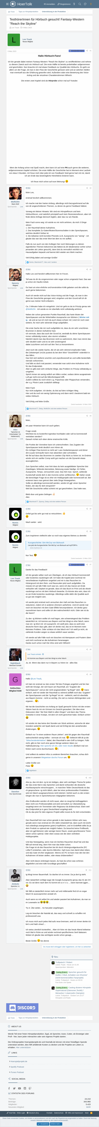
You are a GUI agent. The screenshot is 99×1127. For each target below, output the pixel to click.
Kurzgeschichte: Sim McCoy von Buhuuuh (46, 542)
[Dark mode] (91, 4)
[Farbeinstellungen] (85, 4)
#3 (90, 269)
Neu (56, 957)
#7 (90, 565)
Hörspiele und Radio (63, 998)
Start (86, 1113)
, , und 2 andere (43, 262)
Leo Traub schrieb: (34, 654)
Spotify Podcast (17, 1067)
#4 (90, 416)
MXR (88, 1107)
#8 (90, 649)
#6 (90, 531)
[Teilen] (87, 50)
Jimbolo (15, 884)
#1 (90, 51)
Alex (15, 430)
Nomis (15, 523)
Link (21, 207)
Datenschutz (58, 1113)
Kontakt (49, 1113)
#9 (90, 674)
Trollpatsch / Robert (63, 962)
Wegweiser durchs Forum (52, 757)
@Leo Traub (36, 679)
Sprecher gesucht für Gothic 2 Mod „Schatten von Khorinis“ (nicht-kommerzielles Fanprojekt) (71, 975)
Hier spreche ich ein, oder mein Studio (56, 746)
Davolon (15, 791)
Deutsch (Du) (33, 1113)
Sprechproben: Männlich (64, 967)
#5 (90, 509)
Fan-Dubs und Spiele (63, 982)
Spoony (15, 283)
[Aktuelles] (74, 4)
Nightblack (15, 663)
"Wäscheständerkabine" (36, 740)
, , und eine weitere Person (48, 409)
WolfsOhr (15, 202)
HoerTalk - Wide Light (16, 1113)
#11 (90, 870)
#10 (90, 778)
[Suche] (79, 4)
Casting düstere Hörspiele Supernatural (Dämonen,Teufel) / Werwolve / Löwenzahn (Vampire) (73, 990)
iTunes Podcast (17, 1072)
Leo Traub (15, 28)
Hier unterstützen (23, 1047)
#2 (90, 188)
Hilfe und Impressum (75, 1113)
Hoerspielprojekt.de (19, 1061)
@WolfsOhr (31, 309)
